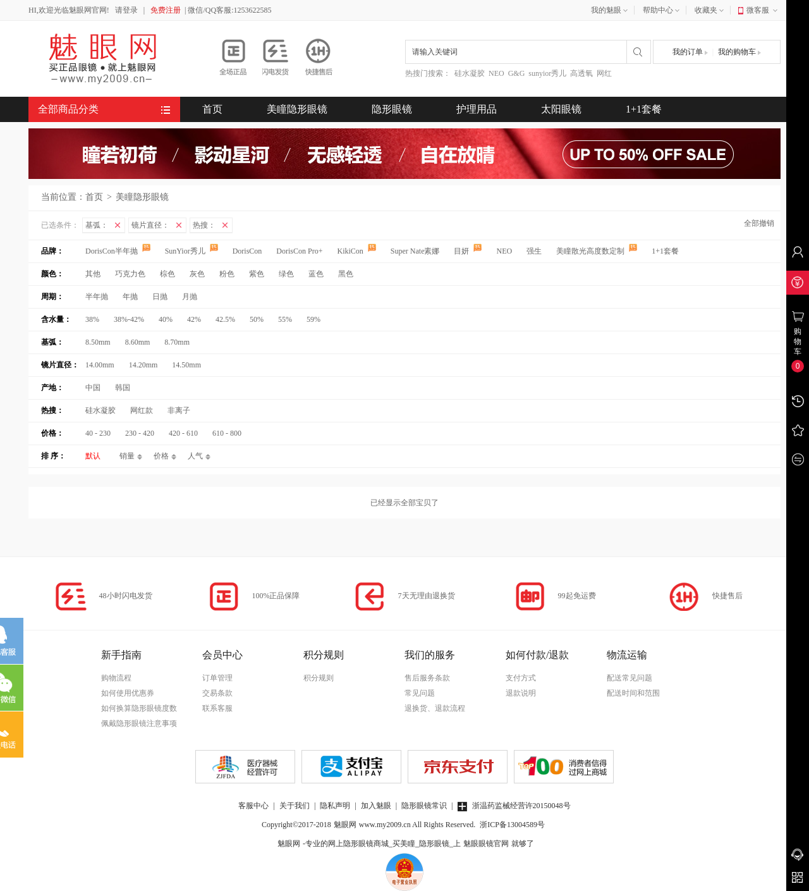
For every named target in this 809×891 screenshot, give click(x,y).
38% (92, 319)
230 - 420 (139, 433)
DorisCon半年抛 (118, 251)
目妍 (469, 251)
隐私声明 (335, 805)
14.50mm (186, 364)
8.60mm (137, 342)
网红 (604, 73)
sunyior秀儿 (547, 73)
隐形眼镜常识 (424, 805)
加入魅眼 (376, 805)
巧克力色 (130, 273)
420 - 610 (183, 433)
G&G (516, 73)
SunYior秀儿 (192, 251)
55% (285, 319)
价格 (161, 456)
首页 (212, 109)
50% (257, 319)
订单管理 (217, 677)
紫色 (256, 273)
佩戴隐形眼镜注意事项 (139, 723)
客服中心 (253, 805)
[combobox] (516, 52)
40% (166, 319)
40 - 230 (98, 433)
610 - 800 (226, 433)
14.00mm (99, 364)
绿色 (286, 273)
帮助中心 (662, 11)
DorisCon (248, 251)
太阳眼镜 (561, 109)
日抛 (159, 296)
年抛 (130, 296)
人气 (195, 456)
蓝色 (316, 273)
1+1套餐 (644, 109)
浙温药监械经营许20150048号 (514, 805)
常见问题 (419, 693)
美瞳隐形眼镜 (297, 109)
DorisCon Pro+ (300, 251)
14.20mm (143, 364)
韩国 (122, 387)
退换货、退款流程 (434, 708)
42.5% (225, 319)
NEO (496, 73)
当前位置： (63, 197)
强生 (535, 251)
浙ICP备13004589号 (512, 824)
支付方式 (521, 677)
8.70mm (177, 342)
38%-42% (129, 319)
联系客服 (217, 708)
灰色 (197, 273)
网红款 (141, 410)
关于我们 (294, 805)
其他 (92, 273)
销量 (127, 456)
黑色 (345, 273)
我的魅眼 (610, 11)
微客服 (763, 11)
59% (313, 319)
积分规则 (318, 677)
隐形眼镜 (392, 109)
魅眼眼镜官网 (486, 843)
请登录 (126, 10)
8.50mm (98, 342)
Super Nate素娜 (416, 251)
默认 (92, 456)
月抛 (189, 296)
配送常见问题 (629, 677)
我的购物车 (739, 51)
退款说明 (521, 693)
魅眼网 (345, 824)
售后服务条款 (427, 677)
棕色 (167, 273)
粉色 (226, 273)
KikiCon (357, 251)
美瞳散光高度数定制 (597, 251)
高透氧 (581, 73)
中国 (92, 387)
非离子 (178, 410)
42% (194, 319)
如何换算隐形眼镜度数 (139, 708)
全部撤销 (759, 223)
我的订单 (690, 51)
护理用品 (476, 109)
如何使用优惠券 (127, 693)
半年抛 (96, 296)
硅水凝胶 (469, 73)
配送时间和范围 (633, 693)
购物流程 (116, 677)
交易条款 (217, 693)
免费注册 (165, 10)
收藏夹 (710, 11)
